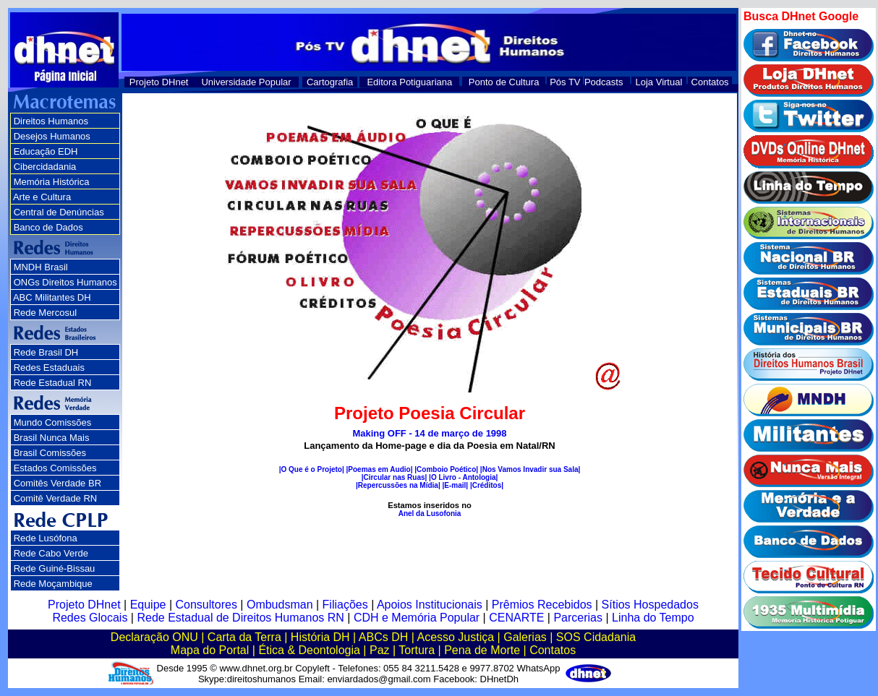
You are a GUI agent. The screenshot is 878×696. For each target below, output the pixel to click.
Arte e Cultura (42, 197)
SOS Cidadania (596, 637)
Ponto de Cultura (504, 82)
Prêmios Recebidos (542, 604)
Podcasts (603, 82)
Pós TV (565, 82)
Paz (380, 650)
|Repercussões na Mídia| (398, 485)
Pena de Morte (482, 650)
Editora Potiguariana (409, 82)
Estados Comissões (55, 468)
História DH (320, 637)
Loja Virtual (659, 82)
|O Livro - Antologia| (463, 477)
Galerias (525, 637)
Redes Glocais (89, 617)
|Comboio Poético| (446, 469)
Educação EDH (46, 151)
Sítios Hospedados (650, 604)
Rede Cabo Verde (51, 553)
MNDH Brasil (41, 267)
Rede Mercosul (45, 312)
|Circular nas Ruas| (394, 477)
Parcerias (577, 617)
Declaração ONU (154, 637)
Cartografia (330, 82)
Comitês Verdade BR (57, 483)
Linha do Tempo (653, 617)
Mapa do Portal (210, 650)
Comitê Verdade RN (56, 498)
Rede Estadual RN (53, 382)
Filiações (345, 604)
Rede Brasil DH (46, 352)
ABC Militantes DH (52, 297)
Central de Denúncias (59, 212)
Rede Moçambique (53, 583)
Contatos (710, 82)
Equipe (148, 604)
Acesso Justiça (455, 637)
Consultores (206, 604)
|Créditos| (486, 485)
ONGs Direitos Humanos (65, 282)
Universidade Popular (246, 82)
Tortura (416, 650)
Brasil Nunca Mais (52, 437)
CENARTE (516, 617)
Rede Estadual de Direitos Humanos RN (240, 617)
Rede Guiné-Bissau (54, 568)
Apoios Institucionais (429, 604)
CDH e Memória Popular (417, 617)
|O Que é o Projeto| (311, 469)
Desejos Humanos (52, 136)
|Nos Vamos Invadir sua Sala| (530, 469)
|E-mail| (455, 485)
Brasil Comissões (50, 452)
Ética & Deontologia (309, 650)
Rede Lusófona (45, 538)
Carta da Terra (244, 637)
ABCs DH (383, 637)
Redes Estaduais (49, 367)
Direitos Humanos (51, 121)
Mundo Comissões (53, 422)
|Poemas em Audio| (379, 469)
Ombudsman (280, 604)
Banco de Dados (48, 227)
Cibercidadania (45, 166)
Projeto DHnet (159, 82)
